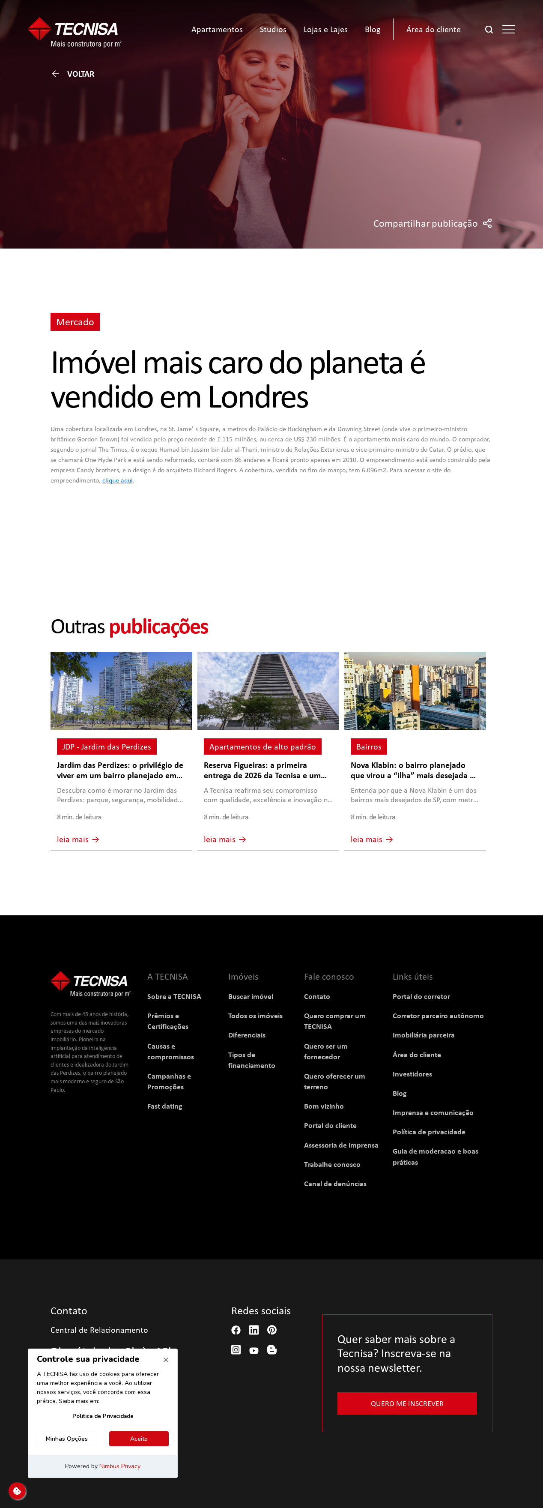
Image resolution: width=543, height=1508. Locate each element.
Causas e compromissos (170, 1051)
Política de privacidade (429, 1131)
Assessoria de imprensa (341, 1145)
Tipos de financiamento (251, 1059)
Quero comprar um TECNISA (335, 1020)
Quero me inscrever (407, 1403)
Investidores (412, 1074)
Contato (317, 996)
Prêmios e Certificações (167, 1020)
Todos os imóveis (255, 1015)
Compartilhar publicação (432, 223)
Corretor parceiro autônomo (438, 1015)
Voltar (72, 74)
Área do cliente (417, 1054)
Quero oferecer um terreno (334, 1081)
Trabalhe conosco (332, 1164)
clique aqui (117, 480)
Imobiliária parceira (424, 1035)
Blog (400, 1093)
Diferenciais (247, 1035)
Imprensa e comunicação (433, 1112)
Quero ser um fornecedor (326, 1051)
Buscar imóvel (250, 996)
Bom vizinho (324, 1106)
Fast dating (164, 1106)
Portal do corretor (421, 996)
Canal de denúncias (335, 1183)
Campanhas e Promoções (169, 1081)
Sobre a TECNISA (174, 996)
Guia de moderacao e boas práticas (435, 1156)
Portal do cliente (330, 1125)
